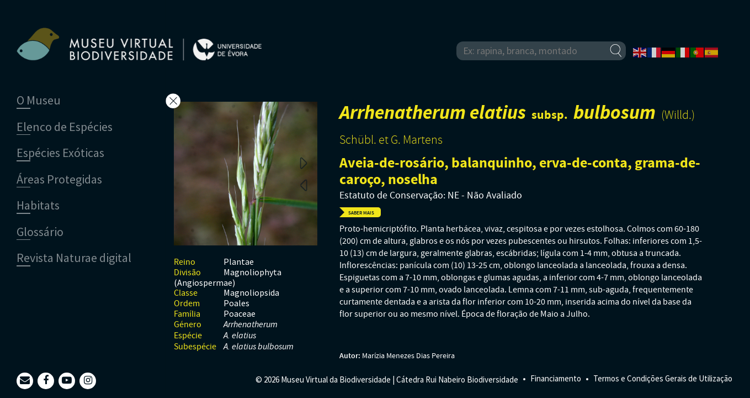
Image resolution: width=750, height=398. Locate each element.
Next (303, 162)
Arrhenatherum (251, 325)
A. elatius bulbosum (259, 347)
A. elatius (240, 336)
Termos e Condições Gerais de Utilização (662, 378)
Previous (303, 184)
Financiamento (555, 378)
